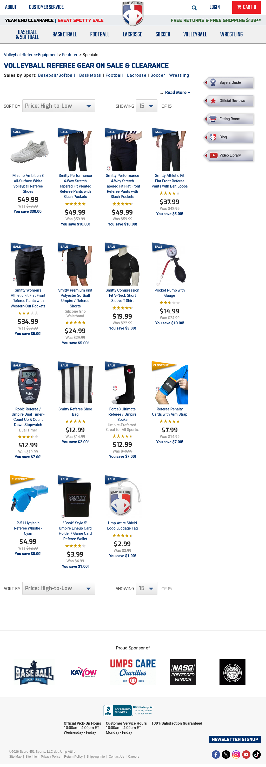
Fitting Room (230, 119)
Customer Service (46, 7)
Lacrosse (132, 37)
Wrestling (231, 37)
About (11, 7)
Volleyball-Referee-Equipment (31, 54)
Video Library (230, 155)
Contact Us (116, 760)
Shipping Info (96, 760)
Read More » (177, 95)
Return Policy (73, 760)
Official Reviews (232, 101)
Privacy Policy (50, 760)
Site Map (15, 760)
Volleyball (195, 37)
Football (99, 37)
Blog (223, 137)
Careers (133, 760)
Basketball (64, 37)
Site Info (31, 760)
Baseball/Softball (56, 75)
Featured (70, 54)
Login (215, 7)
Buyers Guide (230, 82)
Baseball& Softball (27, 37)
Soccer (163, 37)
